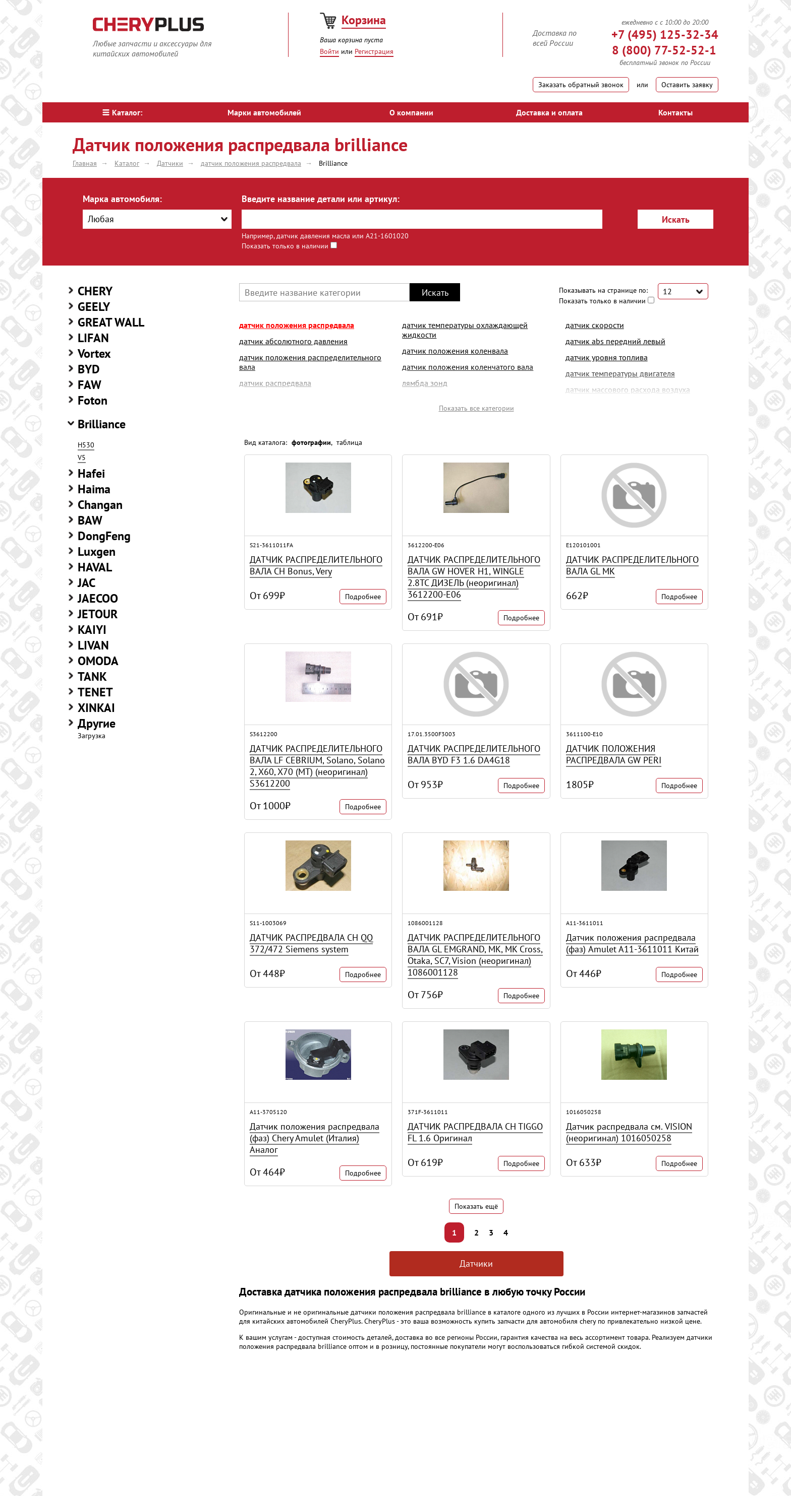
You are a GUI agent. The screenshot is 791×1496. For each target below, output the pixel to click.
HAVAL (95, 567)
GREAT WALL (111, 322)
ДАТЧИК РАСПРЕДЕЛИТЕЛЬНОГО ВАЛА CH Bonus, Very (316, 565)
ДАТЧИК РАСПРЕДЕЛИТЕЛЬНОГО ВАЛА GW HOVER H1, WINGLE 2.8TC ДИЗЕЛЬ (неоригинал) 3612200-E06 (474, 577)
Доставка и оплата (549, 112)
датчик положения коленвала (455, 351)
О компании (411, 112)
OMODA (98, 661)
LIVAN (93, 645)
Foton (92, 400)
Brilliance (102, 424)
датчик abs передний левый (615, 341)
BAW (90, 520)
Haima (94, 489)
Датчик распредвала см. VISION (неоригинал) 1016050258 (629, 1132)
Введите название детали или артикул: (321, 199)
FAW (89, 385)
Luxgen (97, 551)
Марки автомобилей (264, 112)
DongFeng (104, 536)
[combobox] (157, 219)
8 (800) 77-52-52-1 (664, 50)
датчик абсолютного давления (293, 341)
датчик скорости (595, 325)
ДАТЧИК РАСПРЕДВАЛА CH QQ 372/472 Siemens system (311, 943)
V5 (82, 457)
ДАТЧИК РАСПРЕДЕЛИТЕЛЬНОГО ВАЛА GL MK (632, 565)
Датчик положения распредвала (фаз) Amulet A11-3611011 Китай (632, 943)
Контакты (675, 112)
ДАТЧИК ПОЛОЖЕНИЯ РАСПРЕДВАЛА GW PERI (613, 754)
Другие (97, 723)
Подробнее (363, 596)
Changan (100, 504)
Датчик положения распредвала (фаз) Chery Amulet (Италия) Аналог (314, 1138)
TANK (92, 676)
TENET (95, 692)
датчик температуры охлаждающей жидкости (465, 330)
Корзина (364, 20)
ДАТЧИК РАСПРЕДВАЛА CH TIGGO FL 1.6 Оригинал (475, 1132)
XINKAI (96, 708)
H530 (86, 444)
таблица (349, 442)
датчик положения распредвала (296, 325)
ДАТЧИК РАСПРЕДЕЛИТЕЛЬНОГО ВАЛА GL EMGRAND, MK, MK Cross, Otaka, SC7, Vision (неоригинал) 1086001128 (475, 955)
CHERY (95, 291)
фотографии (311, 442)
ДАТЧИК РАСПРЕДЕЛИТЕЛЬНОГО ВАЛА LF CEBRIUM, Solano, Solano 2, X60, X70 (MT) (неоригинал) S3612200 (317, 766)
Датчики (476, 1263)
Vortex (94, 353)
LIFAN (93, 338)
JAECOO (98, 598)
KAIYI (92, 629)
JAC (86, 583)
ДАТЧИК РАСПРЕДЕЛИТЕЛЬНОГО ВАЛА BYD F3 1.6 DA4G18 (474, 754)
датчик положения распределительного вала (310, 362)
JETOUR (98, 614)
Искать (676, 219)
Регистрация (374, 51)
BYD (89, 369)
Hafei (91, 473)
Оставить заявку (687, 84)
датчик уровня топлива (607, 357)
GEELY (94, 306)
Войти (329, 51)
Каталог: (122, 112)
